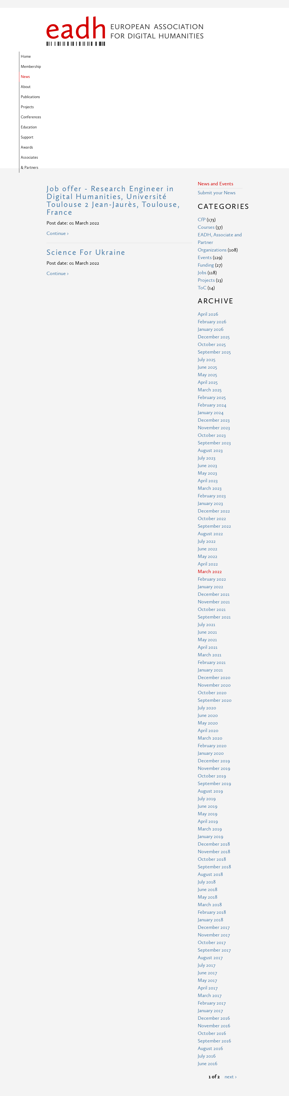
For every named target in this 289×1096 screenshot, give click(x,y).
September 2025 (214, 261)
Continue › (57, 143)
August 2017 (210, 867)
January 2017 (210, 920)
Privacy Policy (111, 1059)
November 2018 (214, 761)
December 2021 (214, 503)
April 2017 (208, 897)
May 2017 (207, 889)
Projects (159, 56)
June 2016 (207, 973)
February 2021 (212, 571)
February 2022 (212, 488)
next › (231, 986)
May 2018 (207, 806)
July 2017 (206, 874)
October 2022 (212, 428)
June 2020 (208, 624)
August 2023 (210, 360)
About (114, 56)
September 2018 (214, 776)
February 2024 (212, 314)
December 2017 (214, 836)
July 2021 (206, 534)
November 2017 (214, 844)
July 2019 (207, 708)
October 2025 (212, 254)
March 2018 (210, 814)
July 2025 (206, 269)
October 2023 (212, 344)
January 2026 (210, 238)
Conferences (184, 56)
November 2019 (214, 677)
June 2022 (207, 458)
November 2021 (214, 511)
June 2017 (207, 882)
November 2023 (214, 337)
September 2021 (214, 526)
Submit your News (217, 102)
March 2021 (210, 564)
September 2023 (214, 352)
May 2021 (207, 549)
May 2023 (207, 382)
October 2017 (212, 852)
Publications (136, 56)
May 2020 (208, 632)
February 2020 (212, 655)
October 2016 (212, 942)
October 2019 (212, 685)
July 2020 (207, 617)
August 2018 (210, 783)
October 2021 (212, 519)
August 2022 (210, 443)
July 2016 (207, 965)
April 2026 (208, 223)
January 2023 (210, 413)
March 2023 (210, 397)
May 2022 (207, 466)
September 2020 (215, 609)
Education (209, 56)
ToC (202, 197)
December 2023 (214, 329)
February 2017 (212, 912)
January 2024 (210, 322)
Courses (206, 136)
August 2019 (210, 700)
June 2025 (207, 276)
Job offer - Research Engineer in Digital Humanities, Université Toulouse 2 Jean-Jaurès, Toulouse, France (113, 110)
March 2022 (210, 481)
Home (53, 56)
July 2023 (206, 367)
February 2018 (212, 821)
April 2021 (208, 556)
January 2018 (210, 829)
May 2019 (207, 723)
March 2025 (210, 299)
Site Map (106, 1038)
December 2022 (214, 420)
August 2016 (210, 958)
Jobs (202, 182)
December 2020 (214, 587)
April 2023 (208, 390)
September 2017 (214, 859)
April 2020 (208, 640)
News (97, 56)
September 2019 (214, 693)
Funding (206, 174)
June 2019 (207, 715)
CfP (202, 129)
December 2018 (214, 753)
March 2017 (210, 905)
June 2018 (207, 799)
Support (54, 66)
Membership (76, 56)
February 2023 (212, 405)
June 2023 (207, 375)
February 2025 (212, 307)
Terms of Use (110, 1049)
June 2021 (207, 541)
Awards (74, 66)
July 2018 (207, 791)
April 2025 (208, 291)
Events (205, 167)
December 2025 (214, 246)
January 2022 (210, 496)
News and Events (215, 93)
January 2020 (211, 662)
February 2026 (212, 231)
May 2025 (207, 284)
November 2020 (214, 594)
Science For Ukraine (86, 161)
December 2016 (214, 927)
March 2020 (210, 647)
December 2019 (214, 670)
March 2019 (210, 738)
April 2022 (208, 473)
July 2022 (207, 450)
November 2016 (214, 935)
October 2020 (212, 602)
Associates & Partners (105, 66)
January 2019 (210, 746)
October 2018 (212, 768)
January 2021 (210, 579)
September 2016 (214, 950)
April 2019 (208, 730)
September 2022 (214, 435)
